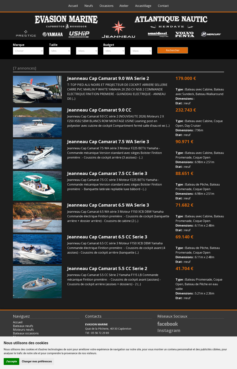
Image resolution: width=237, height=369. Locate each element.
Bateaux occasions (26, 333)
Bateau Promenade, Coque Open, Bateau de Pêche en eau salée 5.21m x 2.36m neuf (200, 283)
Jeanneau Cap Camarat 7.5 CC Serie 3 (107, 173)
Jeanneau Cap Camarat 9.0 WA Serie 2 (108, 78)
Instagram (168, 330)
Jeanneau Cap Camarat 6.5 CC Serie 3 (107, 237)
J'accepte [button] (11, 361)
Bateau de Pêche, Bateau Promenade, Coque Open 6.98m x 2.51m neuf (200, 185)
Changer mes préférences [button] (37, 361)
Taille (53, 45)
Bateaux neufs (23, 326)
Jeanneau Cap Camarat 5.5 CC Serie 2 (107, 268)
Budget (108, 45)
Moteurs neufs (23, 330)
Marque (18, 45)
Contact (163, 6)
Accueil (73, 6)
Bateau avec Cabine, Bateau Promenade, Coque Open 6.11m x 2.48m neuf (200, 217)
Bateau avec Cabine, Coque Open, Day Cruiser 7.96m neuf (200, 122)
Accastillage (143, 6)
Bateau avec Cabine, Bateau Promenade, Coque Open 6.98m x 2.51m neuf (200, 154)
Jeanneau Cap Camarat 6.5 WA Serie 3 (108, 205)
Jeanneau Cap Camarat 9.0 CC (99, 110)
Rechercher (172, 50)
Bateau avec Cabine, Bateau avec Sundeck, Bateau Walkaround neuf (200, 90)
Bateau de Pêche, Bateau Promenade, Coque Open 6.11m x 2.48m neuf (200, 249)
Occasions (107, 6)
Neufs (88, 6)
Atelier (123, 6)
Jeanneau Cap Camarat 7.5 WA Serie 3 (108, 141)
